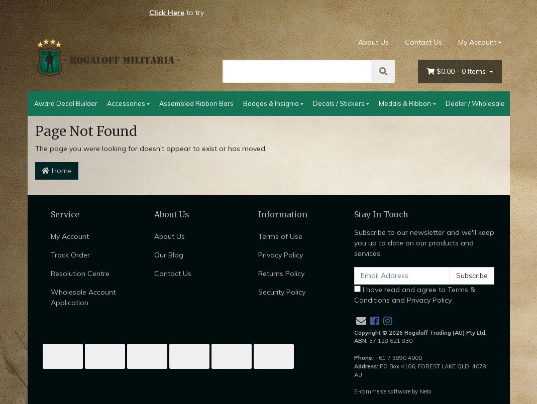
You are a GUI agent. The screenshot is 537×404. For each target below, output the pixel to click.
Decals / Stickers (339, 103)
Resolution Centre (80, 273)
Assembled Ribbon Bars (196, 103)
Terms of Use (280, 236)
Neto (425, 391)
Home (57, 170)
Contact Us (423, 42)
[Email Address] (402, 276)
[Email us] (361, 321)
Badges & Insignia (271, 103)
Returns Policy (281, 273)
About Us (373, 42)
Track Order (70, 254)
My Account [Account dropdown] (477, 42)
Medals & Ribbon (405, 103)
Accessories (126, 103)
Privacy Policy (280, 254)
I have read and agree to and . (414, 295)
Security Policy (281, 292)
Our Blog (168, 254)
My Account (70, 236)
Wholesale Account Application (83, 297)
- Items (457, 71)
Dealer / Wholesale (475, 103)
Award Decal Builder (65, 103)
